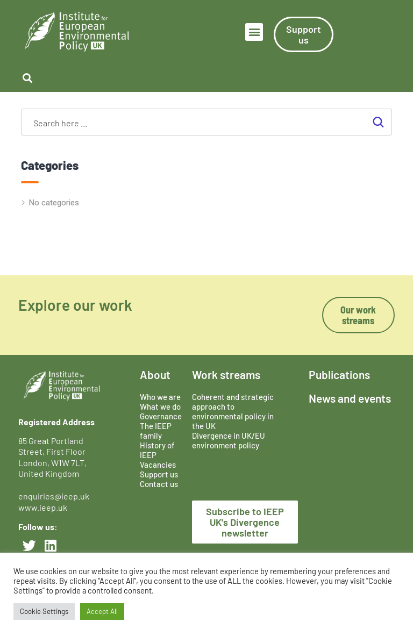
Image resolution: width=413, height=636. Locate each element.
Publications (339, 374)
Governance (161, 416)
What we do (160, 406)
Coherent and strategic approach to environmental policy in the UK (233, 411)
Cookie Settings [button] (44, 611)
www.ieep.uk (42, 507)
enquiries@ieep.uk (55, 496)
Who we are (160, 397)
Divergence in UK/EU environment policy (228, 440)
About (155, 374)
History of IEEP (157, 450)
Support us (159, 474)
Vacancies (158, 464)
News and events (350, 398)
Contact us (159, 484)
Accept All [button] (102, 611)
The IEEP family (156, 430)
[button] (254, 32)
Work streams (226, 374)
